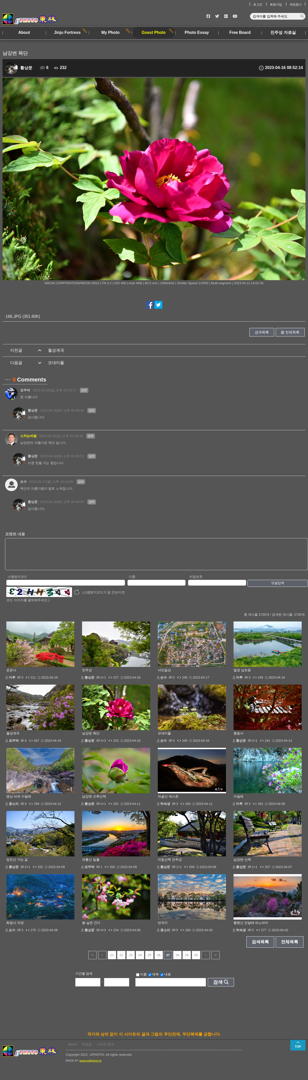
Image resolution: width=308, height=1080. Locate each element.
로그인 (257, 4)
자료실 (87, 1049)
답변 (84, 390)
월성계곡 (56, 350)
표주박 (25, 390)
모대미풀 (56, 363)
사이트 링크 (105, 1049)
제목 (153, 980)
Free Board (239, 32)
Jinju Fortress (67, 32)
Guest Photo (154, 32)
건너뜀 (92, 960)
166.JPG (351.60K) (23, 316)
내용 (165, 980)
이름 (132, 582)
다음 (205, 960)
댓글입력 (277, 588)
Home (72, 1049)
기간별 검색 (84, 979)
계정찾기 (296, 4)
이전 (102, 960)
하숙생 (165, 809)
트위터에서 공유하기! (158, 304)
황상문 (26, 68)
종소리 (14, 809)
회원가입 (276, 4)
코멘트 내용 (15, 534)
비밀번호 (195, 582)
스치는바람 (28, 436)
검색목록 (262, 332)
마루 (12, 683)
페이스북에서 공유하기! (149, 304)
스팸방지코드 (17, 582)
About (24, 32)
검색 (218, 987)
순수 (23, 482)
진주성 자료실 (283, 32)
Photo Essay (197, 32)
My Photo (110, 32)
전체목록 (292, 332)
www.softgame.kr (91, 1065)
